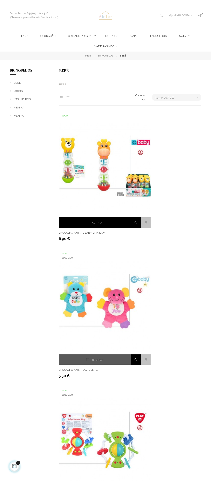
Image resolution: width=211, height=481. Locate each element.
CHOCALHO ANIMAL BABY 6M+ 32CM (78, 172)
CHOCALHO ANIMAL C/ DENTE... (129, 170)
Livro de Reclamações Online (88, 443)
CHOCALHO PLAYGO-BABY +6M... (178, 170)
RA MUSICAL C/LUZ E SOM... (126, 326)
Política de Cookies (87, 422)
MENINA (19, 107)
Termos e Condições (88, 403)
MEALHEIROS (22, 99)
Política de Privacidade (83, 412)
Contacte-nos (84, 452)
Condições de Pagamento (84, 431)
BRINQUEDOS (21, 70)
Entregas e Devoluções (83, 393)
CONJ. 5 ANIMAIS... (70, 250)
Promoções (148, 406)
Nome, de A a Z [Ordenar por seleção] (178, 97)
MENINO (19, 115)
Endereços (115, 391)
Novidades (148, 399)
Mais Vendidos (150, 391)
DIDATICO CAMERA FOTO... (175, 250)
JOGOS (18, 91)
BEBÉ (17, 82)
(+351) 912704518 (25, 412)
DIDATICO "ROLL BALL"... (123, 250)
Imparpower (58, 471)
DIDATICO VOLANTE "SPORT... (77, 326)
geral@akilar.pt (24, 424)
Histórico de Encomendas (117, 401)
